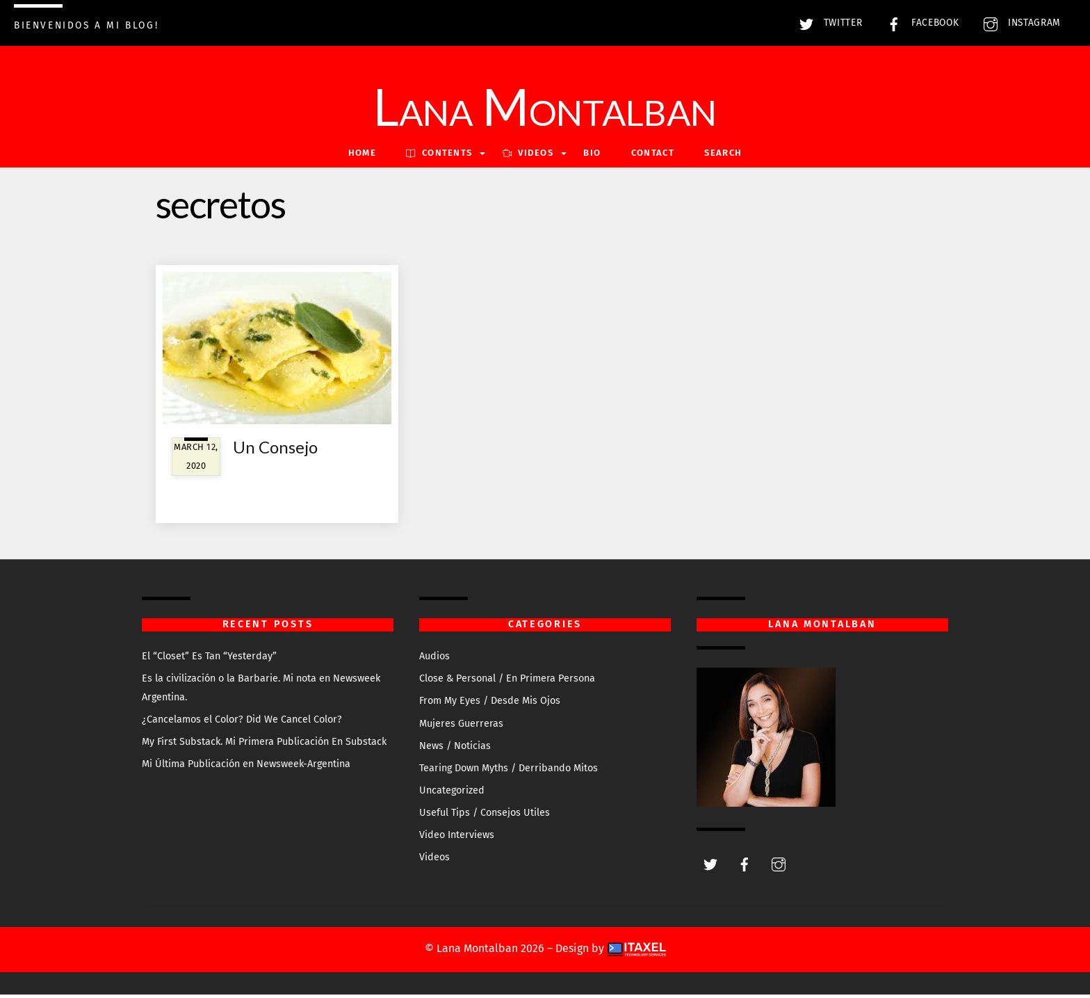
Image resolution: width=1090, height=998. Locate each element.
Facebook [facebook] (919, 23)
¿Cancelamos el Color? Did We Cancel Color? (242, 722)
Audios (434, 659)
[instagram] (778, 866)
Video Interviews (456, 838)
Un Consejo (275, 450)
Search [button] (723, 156)
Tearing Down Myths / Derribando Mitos (508, 771)
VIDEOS (528, 156)
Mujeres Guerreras (461, 726)
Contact (652, 156)
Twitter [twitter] (827, 23)
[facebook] (744, 866)
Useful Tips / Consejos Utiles (484, 815)
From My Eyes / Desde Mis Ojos (489, 704)
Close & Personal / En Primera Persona (507, 682)
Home (362, 156)
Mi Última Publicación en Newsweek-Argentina (246, 767)
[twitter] (710, 866)
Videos (434, 861)
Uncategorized (452, 793)
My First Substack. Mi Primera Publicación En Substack (264, 744)
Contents (439, 156)
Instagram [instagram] (1019, 23)
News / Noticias (455, 749)
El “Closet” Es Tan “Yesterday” (209, 659)
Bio (592, 156)
